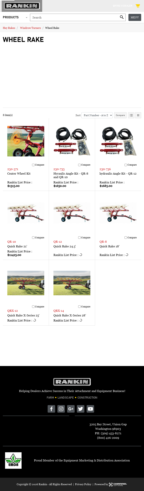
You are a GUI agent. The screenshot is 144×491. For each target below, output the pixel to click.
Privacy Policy (83, 484)
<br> (55, 73)
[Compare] (33, 165)
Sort (78, 115)
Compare (120, 115)
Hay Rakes (9, 27)
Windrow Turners (30, 27)
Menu (135, 17)
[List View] (131, 115)
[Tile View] (138, 115)
